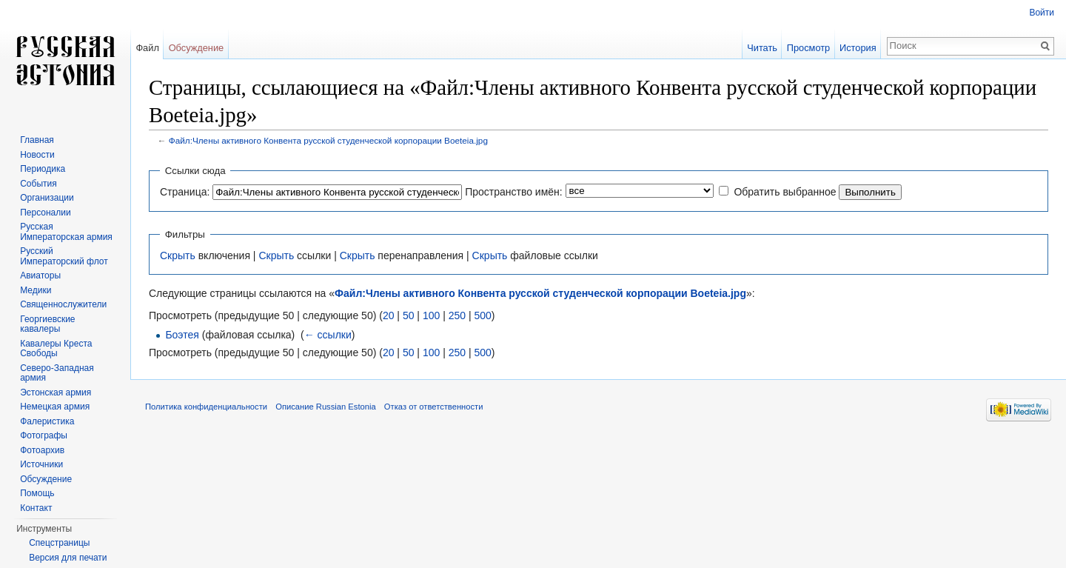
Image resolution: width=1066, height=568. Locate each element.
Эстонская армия (55, 392)
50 (409, 315)
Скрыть (177, 255)
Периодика (42, 169)
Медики (35, 290)
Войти (1041, 12)
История (857, 47)
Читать (762, 47)
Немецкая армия (55, 406)
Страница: (184, 192)
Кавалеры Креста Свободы (56, 348)
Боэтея (181, 335)
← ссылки (328, 335)
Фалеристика (47, 421)
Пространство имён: (514, 192)
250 (457, 315)
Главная (37, 140)
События (38, 183)
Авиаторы (40, 275)
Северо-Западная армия (57, 373)
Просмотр (808, 47)
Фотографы (43, 435)
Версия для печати (68, 557)
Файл (146, 47)
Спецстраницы (59, 543)
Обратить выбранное (785, 192)
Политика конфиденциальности (206, 406)
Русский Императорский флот (63, 256)
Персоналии (45, 212)
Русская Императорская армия (66, 231)
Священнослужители (63, 304)
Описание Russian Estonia (325, 406)
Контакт (36, 508)
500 (482, 315)
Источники (41, 464)
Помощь (37, 493)
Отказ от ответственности (433, 406)
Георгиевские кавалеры (47, 324)
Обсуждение (196, 47)
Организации (47, 198)
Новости (37, 155)
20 (389, 315)
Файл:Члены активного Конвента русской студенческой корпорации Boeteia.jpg (328, 140)
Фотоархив (42, 450)
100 (431, 315)
